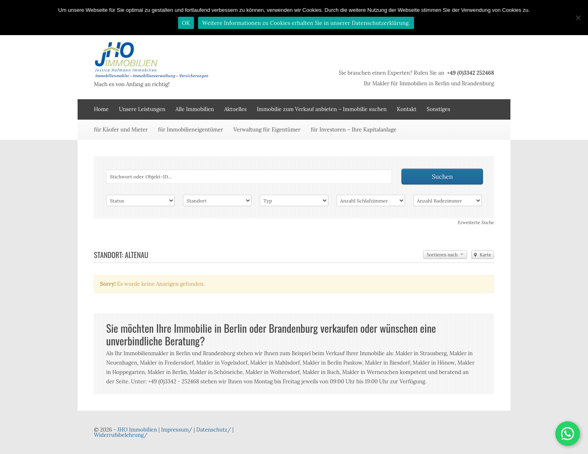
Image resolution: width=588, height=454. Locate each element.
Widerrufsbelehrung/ (120, 435)
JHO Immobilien (137, 429)
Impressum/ (176, 429)
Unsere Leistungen (142, 109)
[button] (567, 433)
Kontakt (406, 109)
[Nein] (578, 17)
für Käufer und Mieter (121, 129)
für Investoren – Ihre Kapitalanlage (353, 129)
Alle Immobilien (195, 109)
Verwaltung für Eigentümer (267, 129)
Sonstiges (438, 109)
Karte (482, 255)
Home (101, 109)
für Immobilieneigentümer (190, 129)
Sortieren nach (445, 255)
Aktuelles (235, 109)
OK (186, 23)
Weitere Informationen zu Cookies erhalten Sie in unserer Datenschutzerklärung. (306, 23)
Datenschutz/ (213, 429)
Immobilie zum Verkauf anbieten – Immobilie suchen (322, 109)
